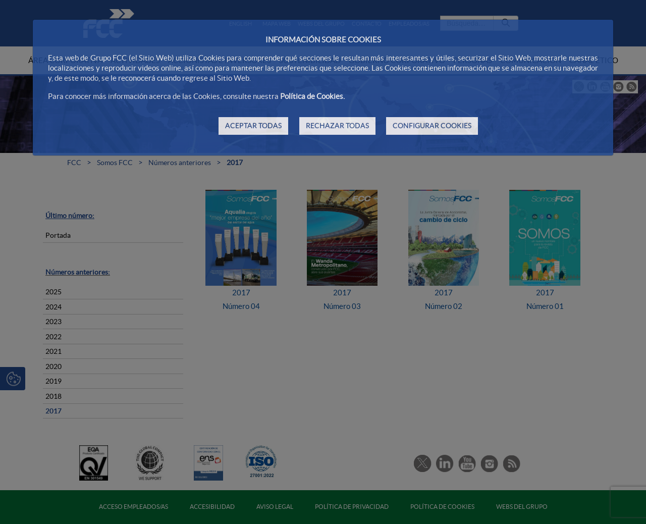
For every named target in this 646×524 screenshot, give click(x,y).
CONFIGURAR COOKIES (432, 126)
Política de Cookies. (312, 96)
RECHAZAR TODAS (337, 126)
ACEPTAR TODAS (253, 126)
